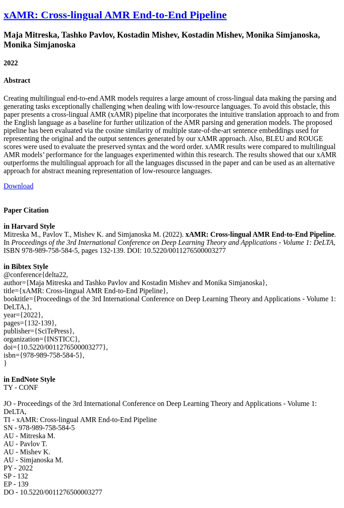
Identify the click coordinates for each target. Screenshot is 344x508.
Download (19, 186)
